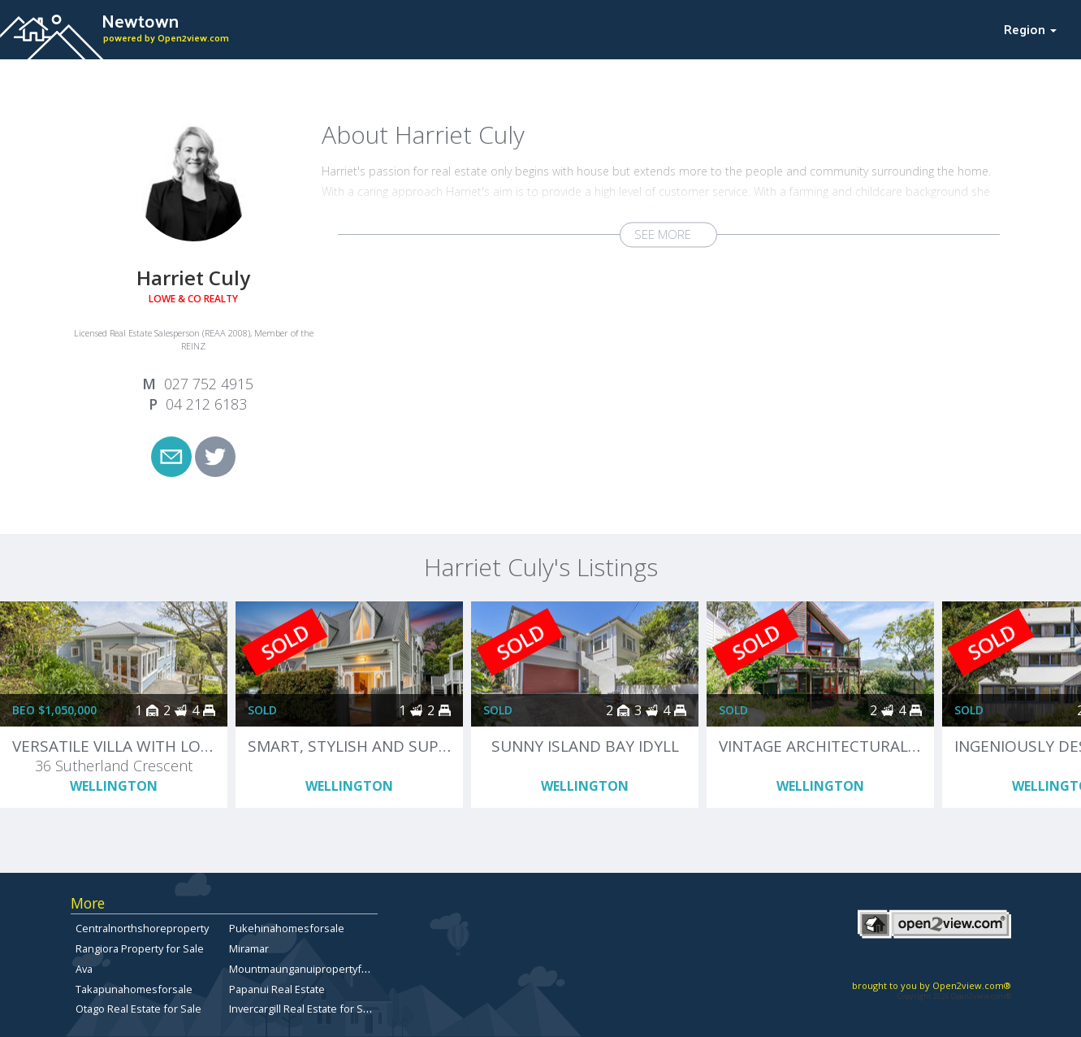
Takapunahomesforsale (134, 989)
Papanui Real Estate (277, 989)
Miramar (249, 948)
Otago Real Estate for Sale (138, 1008)
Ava (84, 968)
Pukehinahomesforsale (286, 928)
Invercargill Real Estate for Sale (303, 1008)
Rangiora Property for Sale (140, 948)
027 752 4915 (208, 383)
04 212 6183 (206, 404)
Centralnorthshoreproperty (142, 928)
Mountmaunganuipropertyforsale (310, 968)
